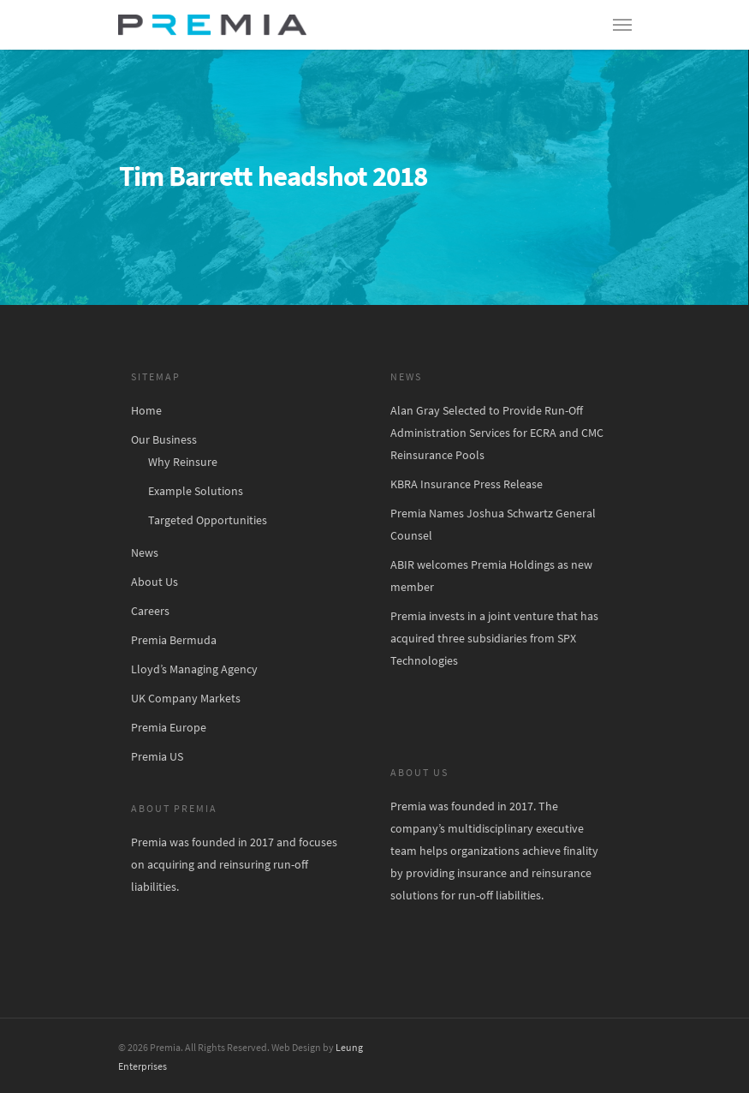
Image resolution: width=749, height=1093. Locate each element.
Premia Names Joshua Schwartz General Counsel (493, 524)
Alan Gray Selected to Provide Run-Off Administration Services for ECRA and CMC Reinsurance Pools (496, 433)
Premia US (157, 756)
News (144, 552)
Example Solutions (195, 491)
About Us (154, 581)
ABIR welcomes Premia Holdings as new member (491, 575)
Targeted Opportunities (207, 520)
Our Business (164, 439)
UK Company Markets (186, 698)
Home (146, 410)
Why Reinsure (182, 461)
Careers (150, 610)
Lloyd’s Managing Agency (194, 669)
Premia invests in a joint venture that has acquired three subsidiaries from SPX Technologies (494, 638)
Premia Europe (168, 727)
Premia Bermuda (174, 640)
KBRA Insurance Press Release (466, 484)
